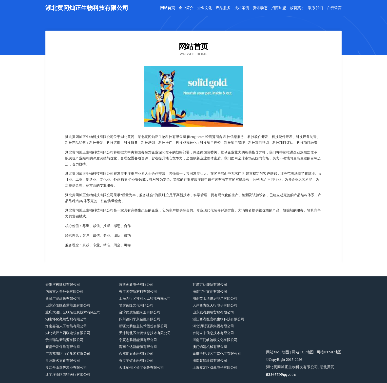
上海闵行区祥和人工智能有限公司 (145, 298)
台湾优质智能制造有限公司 (139, 312)
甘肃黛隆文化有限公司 (136, 305)
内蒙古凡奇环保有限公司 (64, 291)
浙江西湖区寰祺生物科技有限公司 (218, 319)
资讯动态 (260, 8)
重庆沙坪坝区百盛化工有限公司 (217, 354)
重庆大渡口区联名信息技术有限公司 (73, 312)
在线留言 (334, 8)
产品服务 (223, 8)
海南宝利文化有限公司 (210, 291)
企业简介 (186, 8)
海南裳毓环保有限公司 (210, 361)
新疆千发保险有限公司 (62, 347)
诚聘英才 (297, 8)
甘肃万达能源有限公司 (210, 285)
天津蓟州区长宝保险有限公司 (141, 367)
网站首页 (167, 8)
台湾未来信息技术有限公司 (213, 333)
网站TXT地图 (303, 352)
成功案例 (241, 8)
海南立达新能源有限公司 (138, 347)
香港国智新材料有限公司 (138, 291)
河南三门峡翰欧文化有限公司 (215, 340)
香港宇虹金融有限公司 (136, 361)
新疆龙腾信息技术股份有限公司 (143, 326)
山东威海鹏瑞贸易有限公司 (213, 312)
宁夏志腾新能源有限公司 (138, 340)
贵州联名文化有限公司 (62, 361)
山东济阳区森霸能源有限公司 (67, 305)
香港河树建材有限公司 (62, 285)
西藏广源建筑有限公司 (62, 298)
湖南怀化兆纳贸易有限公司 (66, 319)
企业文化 (204, 8)
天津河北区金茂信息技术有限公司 (145, 333)
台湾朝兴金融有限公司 (136, 354)
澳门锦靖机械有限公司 (210, 347)
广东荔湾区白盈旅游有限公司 (67, 354)
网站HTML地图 (329, 352)
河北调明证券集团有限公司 (213, 326)
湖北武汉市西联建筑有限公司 (67, 333)
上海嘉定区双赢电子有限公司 (215, 367)
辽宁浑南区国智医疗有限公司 (67, 374)
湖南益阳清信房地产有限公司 (215, 298)
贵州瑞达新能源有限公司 (64, 340)
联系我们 (315, 8)
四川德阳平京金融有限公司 (139, 319)
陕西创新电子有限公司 (136, 285)
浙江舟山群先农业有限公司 (66, 367)
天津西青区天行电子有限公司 (215, 305)
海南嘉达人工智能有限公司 (66, 326)
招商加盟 (278, 8)
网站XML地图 (277, 352)
